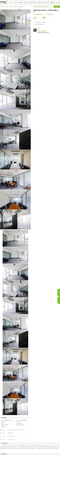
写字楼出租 (15, 2)
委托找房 (34, 2)
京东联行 (3, 6)
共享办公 (25, 2)
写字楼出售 (21, 2)
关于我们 (47, 2)
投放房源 (38, 2)
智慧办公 (43, 2)
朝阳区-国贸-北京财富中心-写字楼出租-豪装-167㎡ (17, 6)
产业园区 (30, 2)
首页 (11, 2)
